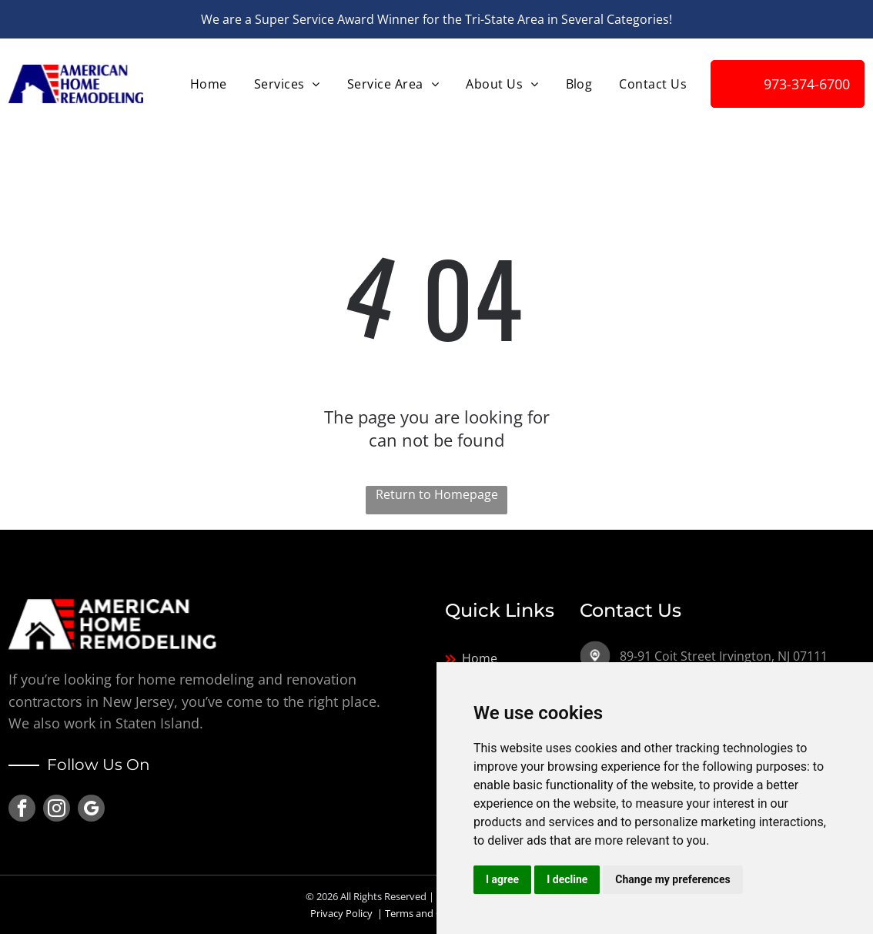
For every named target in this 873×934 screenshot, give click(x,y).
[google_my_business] (91, 810)
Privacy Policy (341, 913)
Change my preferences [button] (672, 879)
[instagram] (56, 810)
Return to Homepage (437, 494)
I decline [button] (567, 879)
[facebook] (21, 810)
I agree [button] (502, 879)
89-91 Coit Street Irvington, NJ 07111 (724, 656)
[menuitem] (207, 84)
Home (479, 658)
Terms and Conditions (435, 913)
